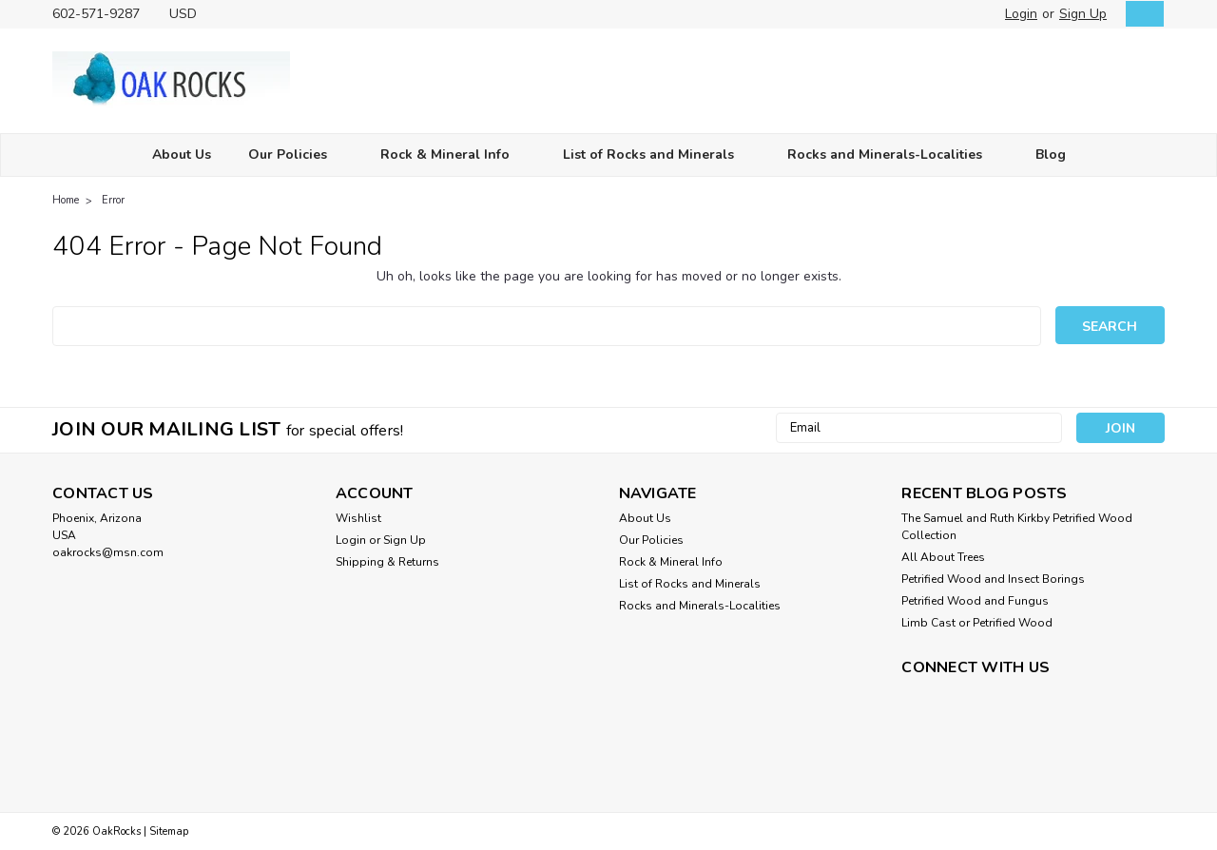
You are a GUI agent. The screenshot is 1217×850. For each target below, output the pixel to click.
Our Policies (295, 155)
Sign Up (1083, 14)
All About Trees (943, 557)
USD (190, 14)
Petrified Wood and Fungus (975, 601)
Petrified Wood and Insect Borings (993, 579)
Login (1021, 14)
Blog (1050, 154)
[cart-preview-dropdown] (1140, 14)
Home (65, 200)
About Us (181, 154)
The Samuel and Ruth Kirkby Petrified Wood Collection (1016, 527)
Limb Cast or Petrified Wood (977, 622)
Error (113, 200)
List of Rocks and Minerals (656, 155)
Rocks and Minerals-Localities (892, 155)
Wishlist (358, 518)
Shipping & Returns (387, 562)
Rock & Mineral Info (453, 155)
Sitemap (168, 831)
